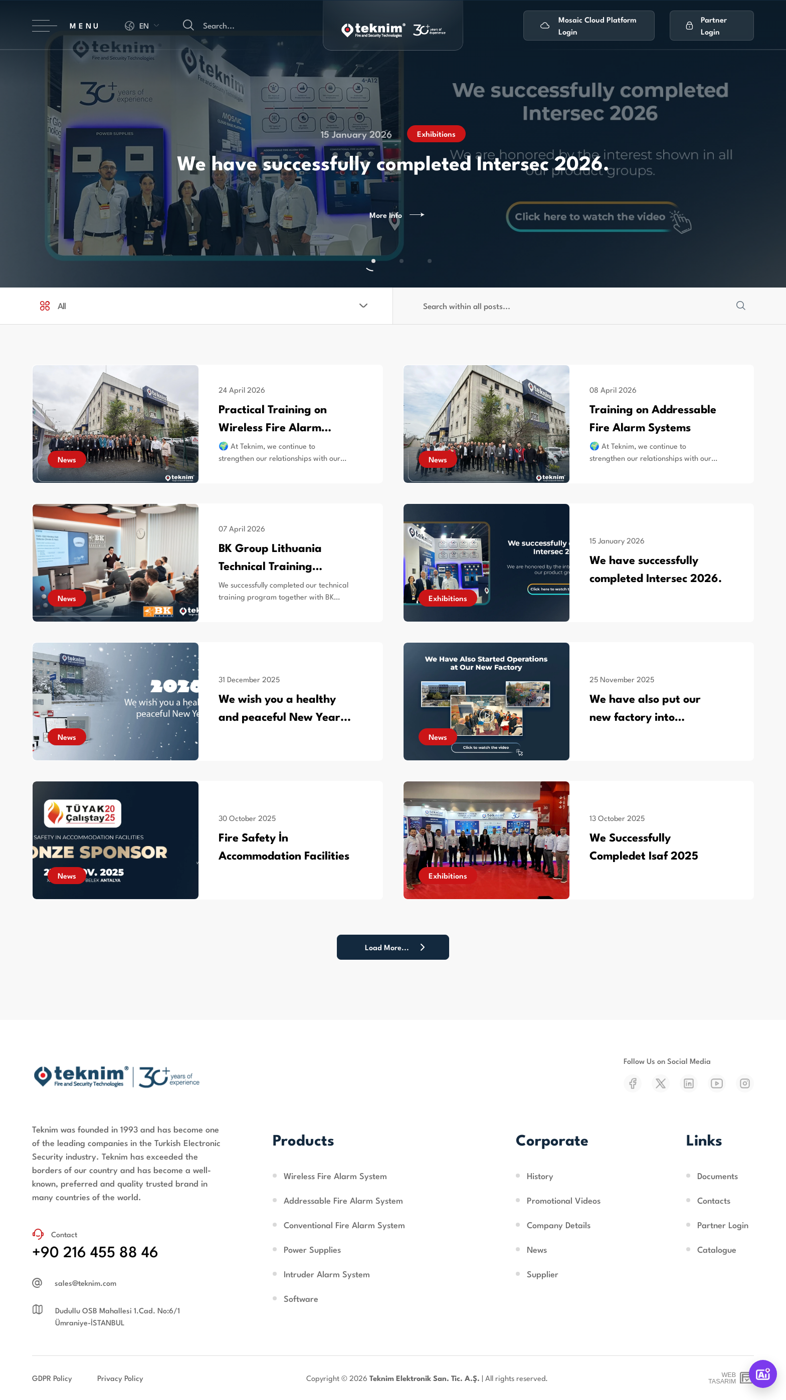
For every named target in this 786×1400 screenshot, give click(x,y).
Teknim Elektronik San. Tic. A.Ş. (424, 1378)
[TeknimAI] (763, 1374)
